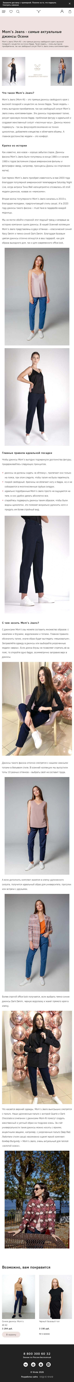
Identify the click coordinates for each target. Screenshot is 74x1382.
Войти (63, 11)
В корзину (11, 1334)
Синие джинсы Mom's (12, 1321)
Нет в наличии (44, 1334)
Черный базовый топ (49, 1321)
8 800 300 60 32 (37, 1353)
